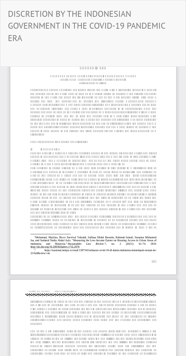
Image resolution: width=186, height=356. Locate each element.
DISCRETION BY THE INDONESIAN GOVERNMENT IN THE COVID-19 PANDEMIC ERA (86, 26)
